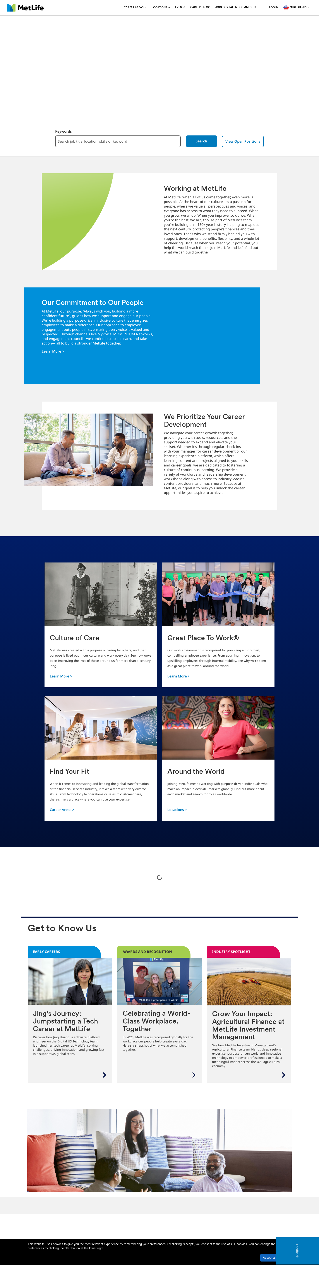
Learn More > (53, 351)
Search (203, 141)
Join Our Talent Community (236, 7)
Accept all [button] (269, 1257)
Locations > (177, 809)
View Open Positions (245, 141)
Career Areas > (62, 809)
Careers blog (200, 7)
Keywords (61, 131)
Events (180, 7)
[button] (288, 1258)
